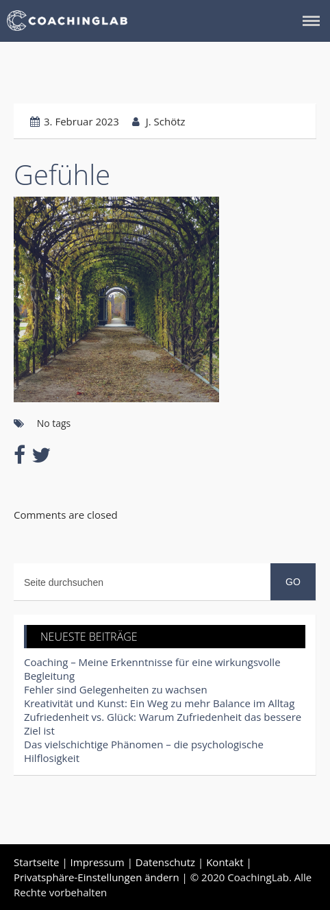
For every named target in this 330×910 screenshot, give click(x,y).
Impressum (98, 862)
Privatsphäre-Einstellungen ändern (96, 877)
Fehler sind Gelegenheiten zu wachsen (115, 689)
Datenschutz (165, 862)
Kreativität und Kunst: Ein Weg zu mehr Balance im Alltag (159, 703)
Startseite (37, 862)
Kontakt (224, 862)
